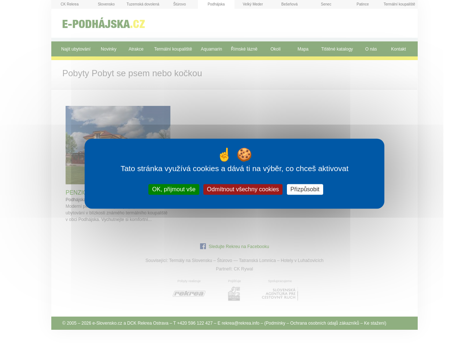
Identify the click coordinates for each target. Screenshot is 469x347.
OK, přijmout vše (173, 189)
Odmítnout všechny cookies (243, 189)
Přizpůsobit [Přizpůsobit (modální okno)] (305, 189)
